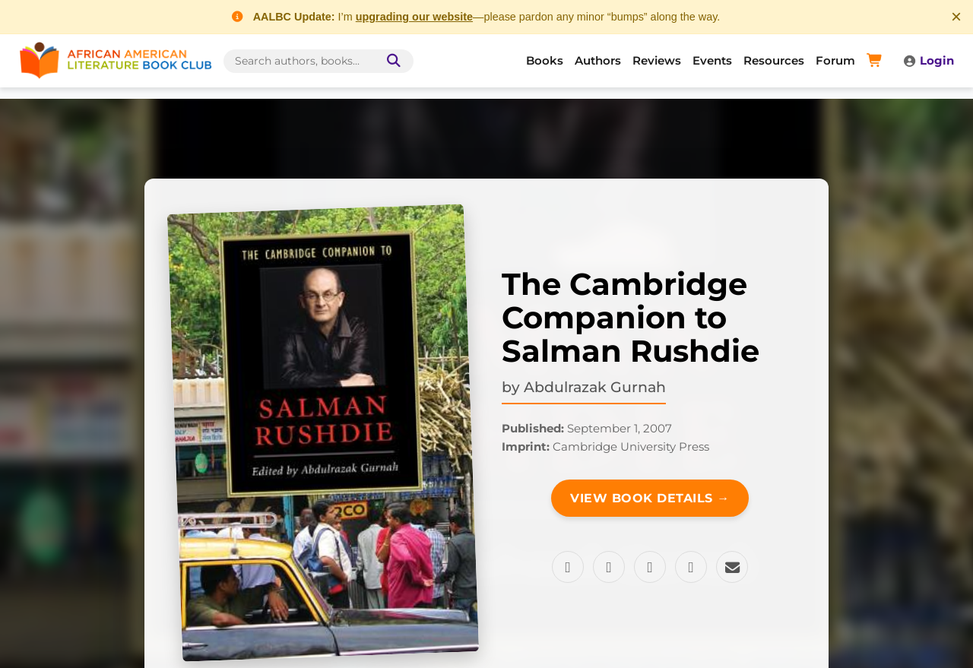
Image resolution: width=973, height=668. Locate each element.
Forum (835, 60)
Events (712, 60)
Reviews (656, 60)
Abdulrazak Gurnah (595, 387)
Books (544, 60)
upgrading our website (414, 17)
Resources (773, 60)
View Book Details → (650, 498)
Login (928, 60)
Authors (598, 60)
